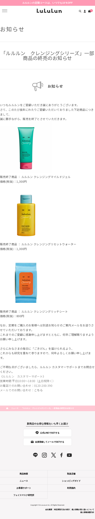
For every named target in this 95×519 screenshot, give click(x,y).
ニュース (15, 408)
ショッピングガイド (71, 481)
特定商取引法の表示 (62, 509)
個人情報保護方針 (87, 512)
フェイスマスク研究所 (23, 495)
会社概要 (48, 509)
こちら (38, 390)
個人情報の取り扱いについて (83, 509)
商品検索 (24, 474)
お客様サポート (23, 488)
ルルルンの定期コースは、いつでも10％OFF (47, 2)
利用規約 (71, 488)
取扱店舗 (71, 474)
